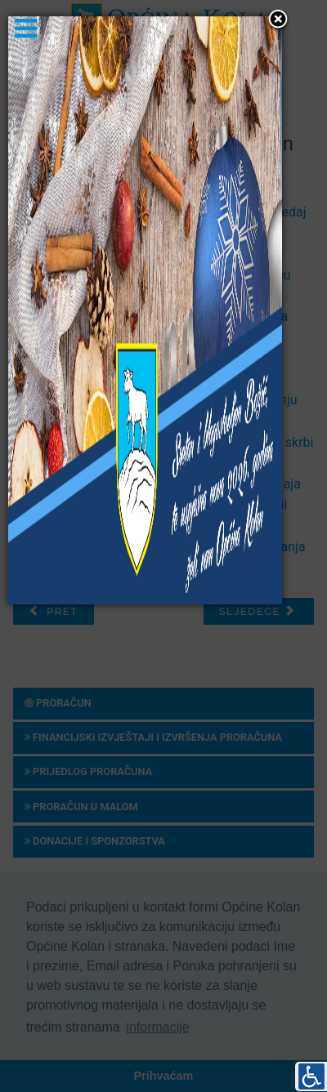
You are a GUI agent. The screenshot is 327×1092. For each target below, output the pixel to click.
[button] (278, 20)
